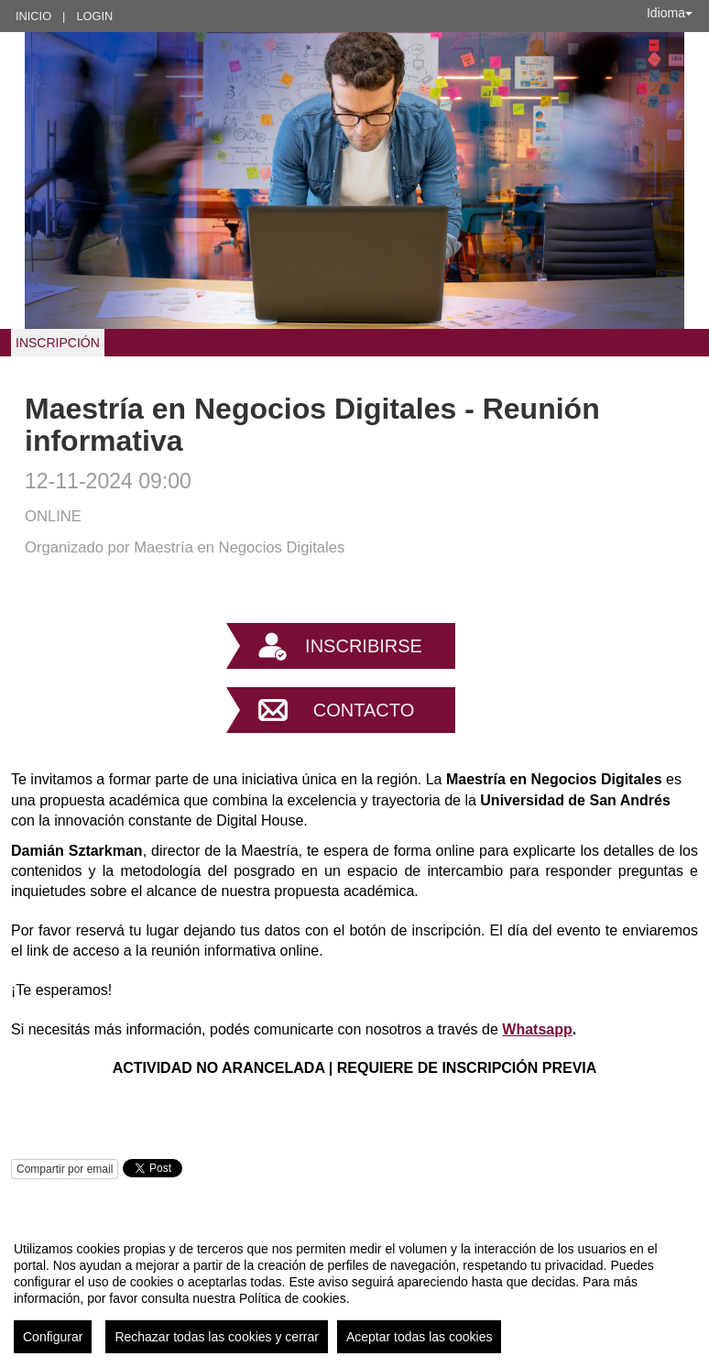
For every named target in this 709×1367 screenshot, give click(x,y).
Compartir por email (64, 1169)
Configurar (52, 1336)
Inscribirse (363, 646)
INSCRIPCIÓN (58, 342)
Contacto (363, 710)
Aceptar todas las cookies (419, 1336)
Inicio (33, 16)
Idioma (670, 12)
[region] (354, 1290)
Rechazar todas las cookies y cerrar (217, 1336)
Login (94, 16)
